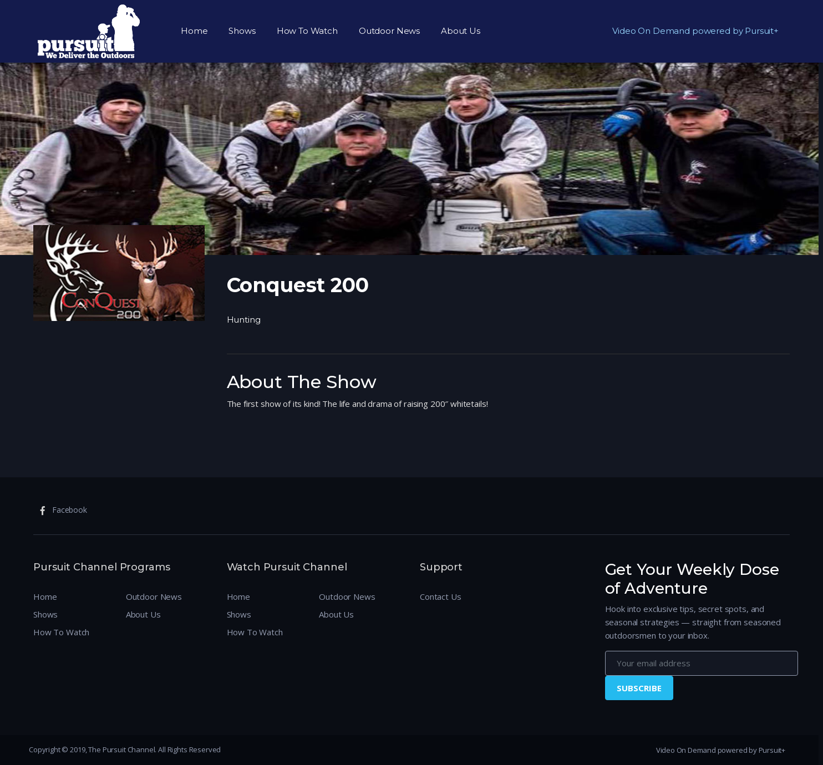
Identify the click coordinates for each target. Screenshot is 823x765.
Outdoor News (389, 31)
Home (194, 31)
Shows (241, 31)
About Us (460, 31)
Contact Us (440, 596)
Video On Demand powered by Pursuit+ (695, 31)
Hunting (244, 319)
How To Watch (307, 31)
